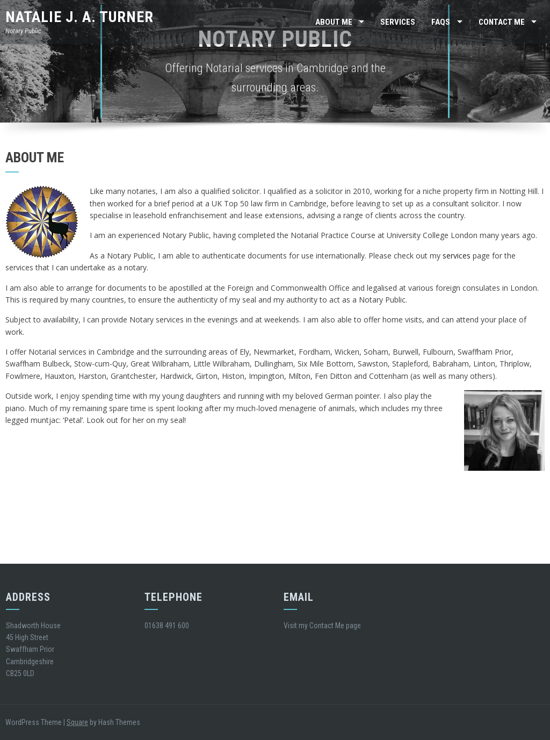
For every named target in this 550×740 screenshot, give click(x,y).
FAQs (440, 22)
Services (397, 22)
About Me (333, 22)
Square (77, 722)
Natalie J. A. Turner (79, 17)
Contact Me (502, 22)
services (457, 255)
